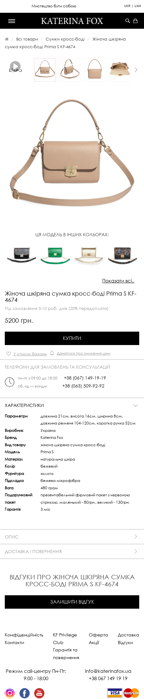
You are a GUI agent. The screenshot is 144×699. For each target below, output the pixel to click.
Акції (94, 642)
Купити (72, 338)
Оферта (98, 634)
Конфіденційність (24, 634)
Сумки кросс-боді (65, 38)
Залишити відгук (72, 602)
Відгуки (125, 642)
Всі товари (27, 38)
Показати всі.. (118, 280)
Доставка (128, 634)
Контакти (14, 642)
